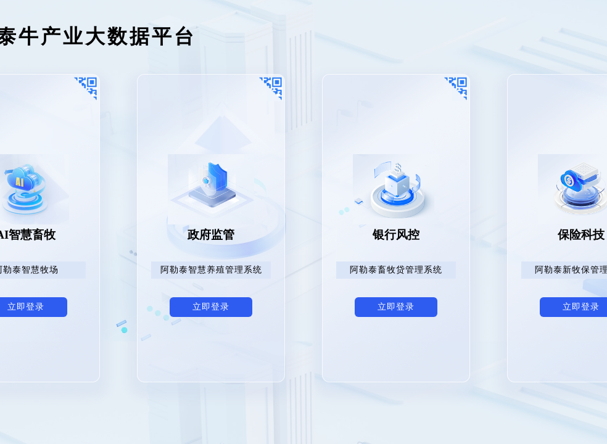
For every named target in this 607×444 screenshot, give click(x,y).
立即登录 (210, 306)
